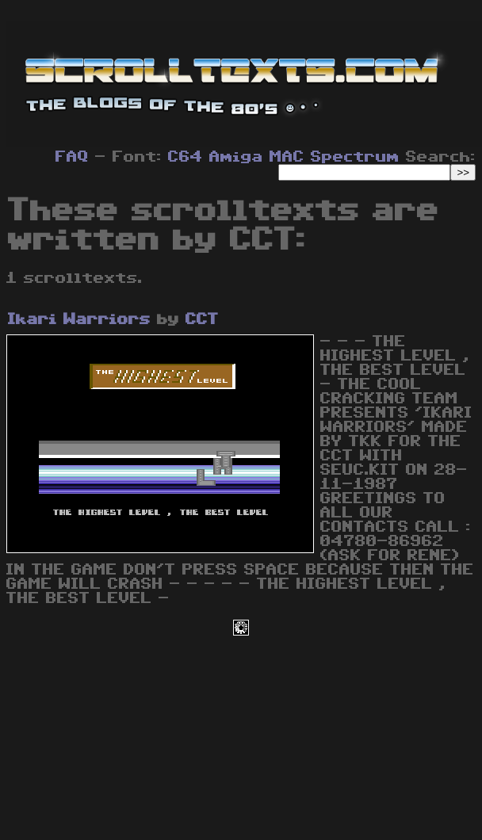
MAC (287, 157)
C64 (185, 157)
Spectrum (355, 157)
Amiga (236, 157)
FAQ (72, 157)
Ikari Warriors (79, 319)
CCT (202, 319)
